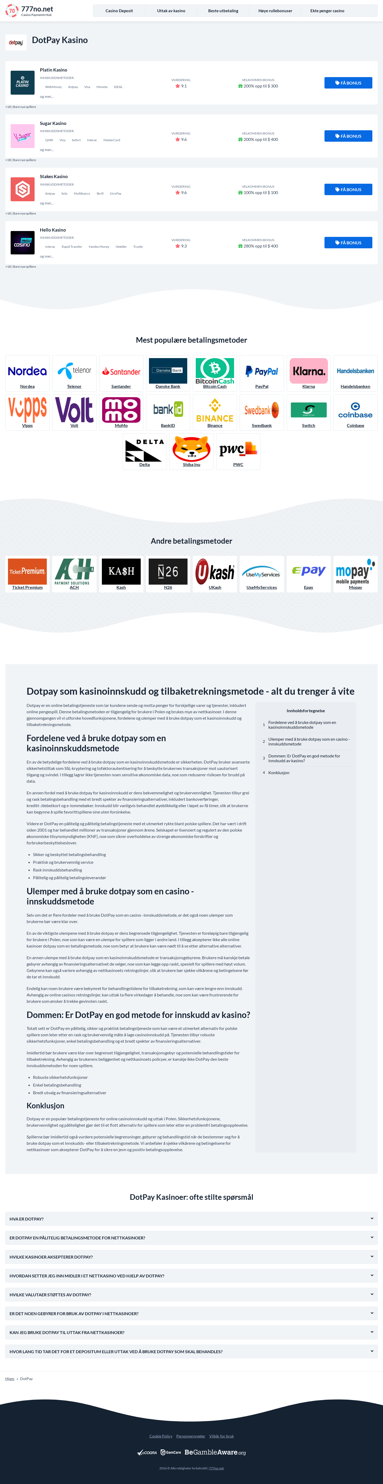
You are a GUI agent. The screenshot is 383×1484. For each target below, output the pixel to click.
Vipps (27, 412)
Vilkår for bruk (221, 1436)
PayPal (262, 373)
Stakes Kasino (54, 176)
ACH (74, 574)
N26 (168, 574)
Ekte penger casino (327, 10)
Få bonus (348, 82)
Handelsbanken (355, 373)
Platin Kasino (53, 70)
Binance (215, 412)
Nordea (27, 373)
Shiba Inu (191, 451)
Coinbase (355, 412)
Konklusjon (278, 772)
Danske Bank (168, 373)
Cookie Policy (160, 1436)
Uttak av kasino (171, 10)
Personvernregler (190, 1436)
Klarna (309, 373)
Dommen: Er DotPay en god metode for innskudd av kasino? (304, 758)
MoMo (121, 412)
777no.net (216, 1468)
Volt (74, 412)
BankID (168, 412)
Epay (308, 574)
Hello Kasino (53, 230)
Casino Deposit (119, 10)
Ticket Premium (27, 574)
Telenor (74, 373)
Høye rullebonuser (275, 10)
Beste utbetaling (223, 10)
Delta (145, 451)
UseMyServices (261, 574)
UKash (214, 574)
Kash (121, 574)
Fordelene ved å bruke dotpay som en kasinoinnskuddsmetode (302, 725)
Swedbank (262, 412)
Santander (121, 373)
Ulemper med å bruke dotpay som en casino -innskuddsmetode (309, 741)
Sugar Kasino (53, 123)
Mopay (355, 574)
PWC (238, 451)
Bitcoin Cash (215, 373)
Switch (309, 412)
